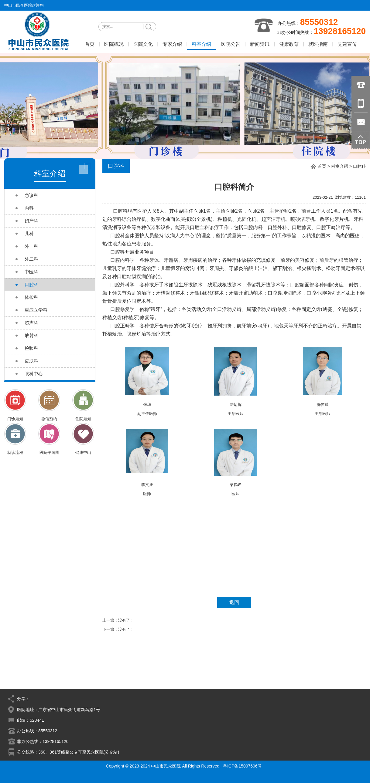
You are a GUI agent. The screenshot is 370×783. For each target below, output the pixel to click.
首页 (322, 166)
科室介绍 (339, 166)
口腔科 (359, 166)
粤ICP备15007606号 (242, 766)
